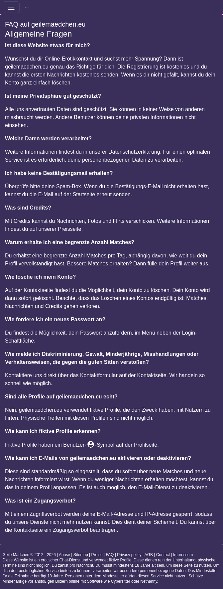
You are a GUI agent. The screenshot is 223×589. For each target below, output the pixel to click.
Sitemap (80, 554)
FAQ (110, 554)
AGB (149, 554)
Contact (163, 554)
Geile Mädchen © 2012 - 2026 (29, 554)
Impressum (183, 554)
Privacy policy (129, 554)
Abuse (64, 554)
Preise (97, 554)
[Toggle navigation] (11, 7)
